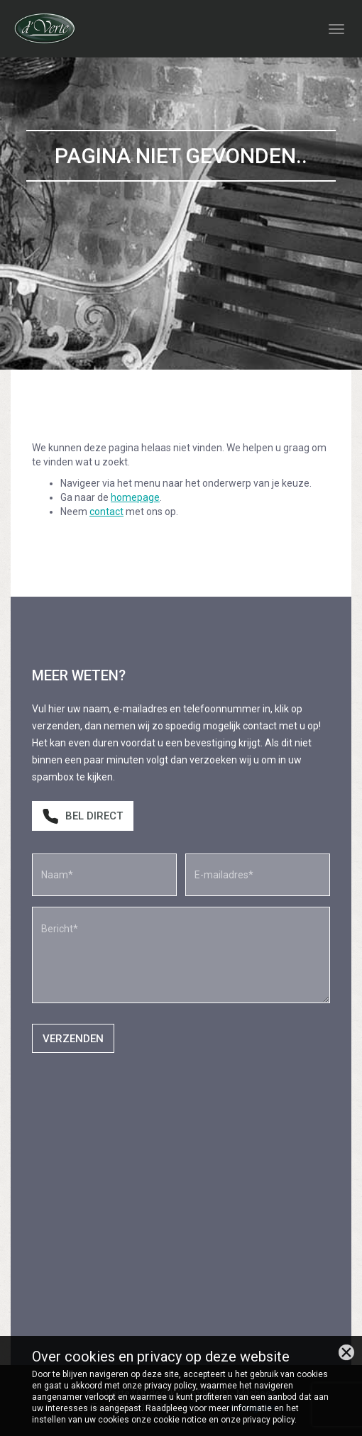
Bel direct (83, 816)
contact (106, 511)
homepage (135, 497)
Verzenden (73, 1038)
